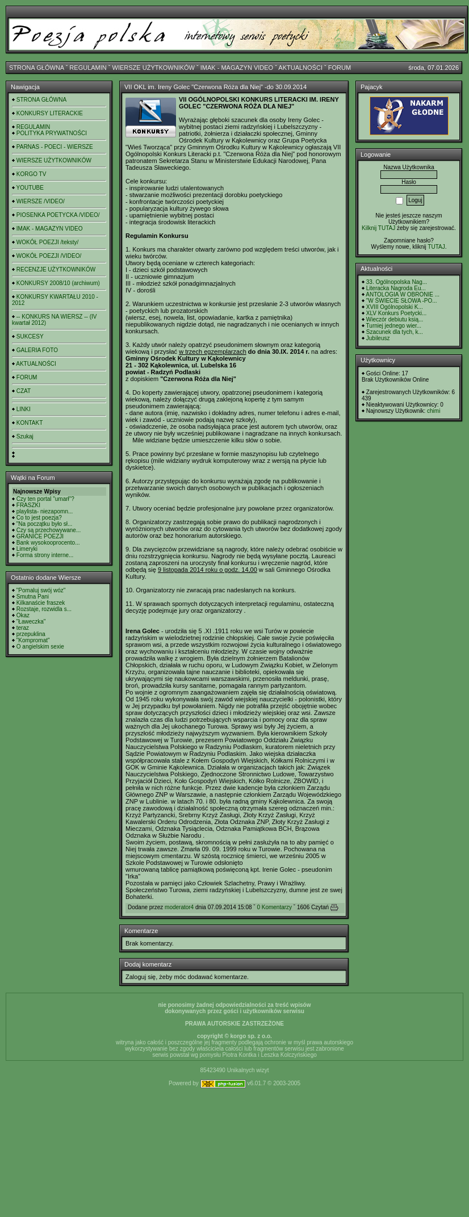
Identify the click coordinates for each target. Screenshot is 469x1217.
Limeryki (26, 549)
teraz (22, 628)
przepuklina (30, 634)
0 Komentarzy (274, 907)
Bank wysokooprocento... (48, 543)
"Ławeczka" (31, 621)
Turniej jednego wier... (393, 326)
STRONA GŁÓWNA (36, 67)
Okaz (23, 615)
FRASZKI (28, 505)
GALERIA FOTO (37, 350)
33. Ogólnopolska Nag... (396, 282)
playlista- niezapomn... (44, 511)
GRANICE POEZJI (40, 536)
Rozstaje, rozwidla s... (44, 609)
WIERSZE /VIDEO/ (40, 201)
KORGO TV (31, 174)
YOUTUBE (30, 188)
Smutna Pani (32, 596)
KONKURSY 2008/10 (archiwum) (58, 283)
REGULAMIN (87, 67)
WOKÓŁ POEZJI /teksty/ (47, 242)
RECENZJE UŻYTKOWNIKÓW (55, 269)
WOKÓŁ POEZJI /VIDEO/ (48, 256)
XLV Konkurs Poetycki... (396, 313)
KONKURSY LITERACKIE (49, 113)
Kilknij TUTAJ (378, 228)
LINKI (23, 409)
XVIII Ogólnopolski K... (394, 307)
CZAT (23, 391)
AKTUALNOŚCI (300, 67)
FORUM (339, 67)
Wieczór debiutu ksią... (395, 319)
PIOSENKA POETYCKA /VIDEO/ (58, 215)
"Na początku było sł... (44, 524)
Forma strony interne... (45, 555)
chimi (433, 411)
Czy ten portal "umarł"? (45, 499)
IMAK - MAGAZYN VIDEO (236, 67)
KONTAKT (29, 423)
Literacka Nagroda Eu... (396, 288)
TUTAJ (436, 247)
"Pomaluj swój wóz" (41, 590)
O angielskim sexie (40, 646)
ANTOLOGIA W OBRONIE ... (402, 294)
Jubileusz (378, 338)
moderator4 (179, 907)
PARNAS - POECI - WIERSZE (54, 147)
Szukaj (25, 436)
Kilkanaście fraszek (40, 603)
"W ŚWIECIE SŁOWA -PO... (401, 301)
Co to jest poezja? (39, 518)
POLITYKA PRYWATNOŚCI (51, 133)
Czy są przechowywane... (48, 530)
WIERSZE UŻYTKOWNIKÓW (153, 67)
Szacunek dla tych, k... (394, 332)
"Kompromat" (33, 640)
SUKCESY (30, 336)
